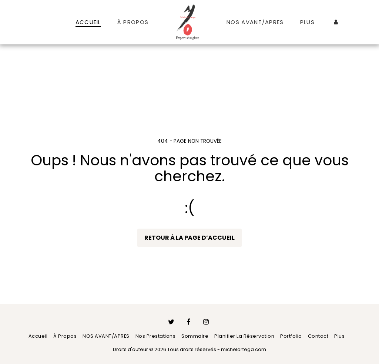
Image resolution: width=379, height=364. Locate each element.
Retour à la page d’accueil (189, 237)
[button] (347, 22)
